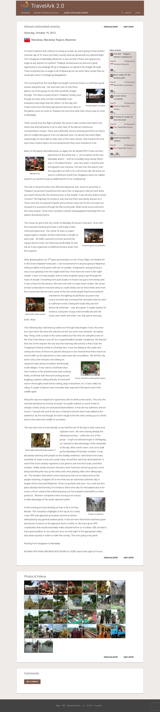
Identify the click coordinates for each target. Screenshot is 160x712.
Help (58, 706)
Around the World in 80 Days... (47, 13)
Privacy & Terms (73, 706)
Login (137, 13)
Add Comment (32, 682)
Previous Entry (111, 27)
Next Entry (129, 27)
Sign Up (128, 13)
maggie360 (25, 13)
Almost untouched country (76, 13)
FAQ (63, 706)
